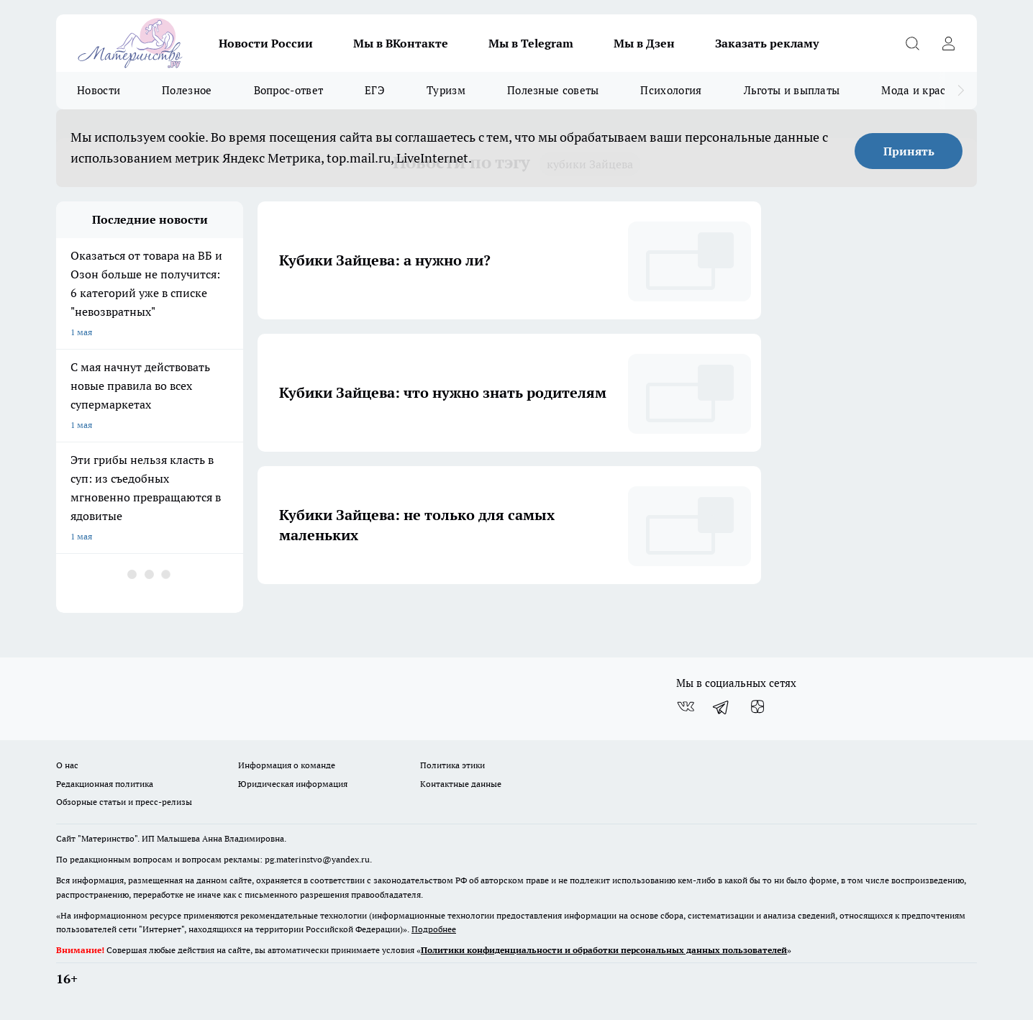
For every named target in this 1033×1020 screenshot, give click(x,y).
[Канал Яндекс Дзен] (757, 706)
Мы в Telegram (530, 43)
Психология (670, 90)
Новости (98, 90)
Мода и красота (922, 90)
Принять (908, 151)
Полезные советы (553, 90)
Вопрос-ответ (289, 90)
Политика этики (452, 765)
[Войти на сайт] (948, 43)
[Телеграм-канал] (722, 706)
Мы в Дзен (644, 43)
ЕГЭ (375, 90)
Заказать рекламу (767, 43)
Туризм (446, 90)
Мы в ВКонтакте (400, 43)
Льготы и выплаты (792, 90)
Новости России (266, 43)
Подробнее (433, 929)
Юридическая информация (292, 783)
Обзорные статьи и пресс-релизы (124, 801)
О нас (67, 765)
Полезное (186, 90)
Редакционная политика (104, 783)
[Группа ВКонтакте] (686, 706)
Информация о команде (286, 765)
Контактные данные (460, 783)
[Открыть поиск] (912, 43)
